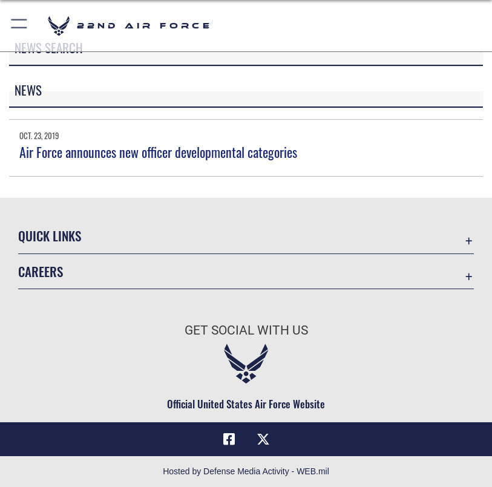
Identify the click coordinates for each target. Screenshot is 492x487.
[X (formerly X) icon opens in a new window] (263, 439)
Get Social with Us (246, 330)
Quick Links (49, 235)
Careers (40, 271)
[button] (19, 25)
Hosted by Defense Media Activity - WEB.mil (246, 471)
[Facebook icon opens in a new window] (229, 439)
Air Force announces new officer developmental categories (158, 152)
